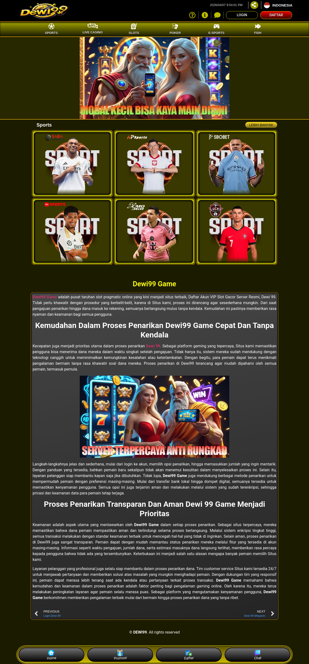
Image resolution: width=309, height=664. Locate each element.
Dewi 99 (153, 346)
